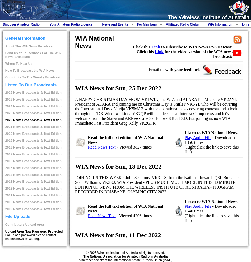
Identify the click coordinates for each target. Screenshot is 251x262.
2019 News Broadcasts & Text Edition (33, 140)
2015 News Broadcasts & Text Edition (33, 168)
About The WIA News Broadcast (29, 46)
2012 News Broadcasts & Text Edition (33, 188)
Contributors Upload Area (24, 224)
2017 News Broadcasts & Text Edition (33, 154)
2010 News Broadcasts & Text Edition (33, 202)
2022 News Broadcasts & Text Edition (33, 120)
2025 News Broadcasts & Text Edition (33, 99)
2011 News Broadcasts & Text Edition (33, 195)
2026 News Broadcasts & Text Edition (33, 93)
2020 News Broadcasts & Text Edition (33, 134)
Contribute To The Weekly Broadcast (33, 77)
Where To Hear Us (18, 64)
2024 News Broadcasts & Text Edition (33, 106)
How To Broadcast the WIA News (30, 70)
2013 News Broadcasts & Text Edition (33, 182)
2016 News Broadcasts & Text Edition (33, 161)
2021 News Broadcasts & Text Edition (33, 127)
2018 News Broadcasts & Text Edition (33, 147)
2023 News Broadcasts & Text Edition (33, 113)
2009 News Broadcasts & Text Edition (33, 209)
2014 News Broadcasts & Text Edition (33, 175)
